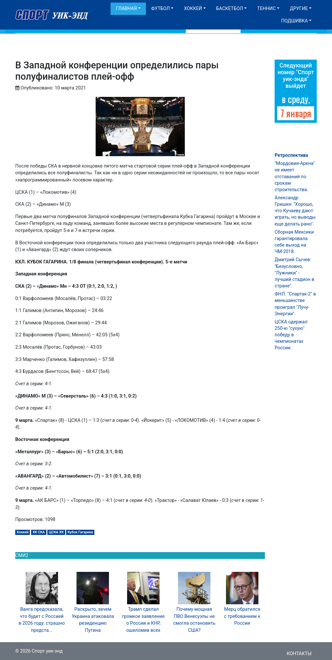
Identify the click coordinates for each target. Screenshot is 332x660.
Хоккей (193, 8)
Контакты (299, 653)
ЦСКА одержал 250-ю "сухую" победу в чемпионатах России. (291, 335)
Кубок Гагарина (80, 532)
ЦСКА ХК (56, 532)
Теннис (266, 8)
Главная (126, 8)
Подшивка (294, 21)
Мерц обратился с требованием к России (242, 616)
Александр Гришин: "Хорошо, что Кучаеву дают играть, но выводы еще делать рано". (295, 211)
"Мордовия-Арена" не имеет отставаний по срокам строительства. (295, 176)
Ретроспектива (291, 155)
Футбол (160, 8)
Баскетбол (229, 8)
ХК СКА (38, 532)
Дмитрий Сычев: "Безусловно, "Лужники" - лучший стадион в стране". (294, 273)
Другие (299, 8)
